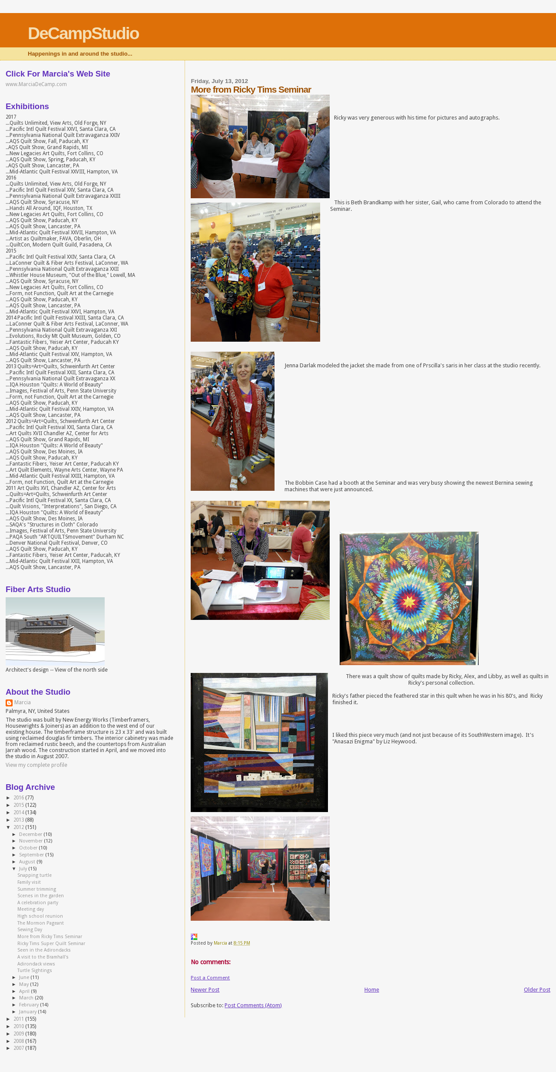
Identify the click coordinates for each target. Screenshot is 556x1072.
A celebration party (37, 903)
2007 (19, 1048)
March (27, 998)
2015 (19, 805)
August (27, 862)
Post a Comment (210, 978)
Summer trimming (36, 889)
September (32, 855)
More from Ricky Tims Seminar (49, 936)
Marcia (22, 702)
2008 (19, 1041)
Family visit (29, 882)
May (24, 984)
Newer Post (205, 989)
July (23, 869)
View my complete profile (36, 765)
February (29, 1005)
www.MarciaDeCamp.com (36, 84)
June (24, 977)
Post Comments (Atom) (253, 1005)
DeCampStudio (83, 33)
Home (371, 989)
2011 (19, 1019)
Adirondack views (36, 964)
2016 (19, 798)
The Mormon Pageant (40, 923)
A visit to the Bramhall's (43, 957)
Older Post (537, 989)
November (31, 841)
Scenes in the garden (40, 896)
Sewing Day (29, 929)
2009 (19, 1034)
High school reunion (40, 916)
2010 (19, 1026)
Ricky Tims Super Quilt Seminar (51, 943)
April (25, 991)
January (28, 1012)
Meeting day (30, 909)
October (29, 848)
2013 (19, 820)
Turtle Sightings (34, 970)
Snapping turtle (34, 875)
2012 (19, 827)
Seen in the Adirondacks (44, 950)
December (31, 834)
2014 (19, 812)
